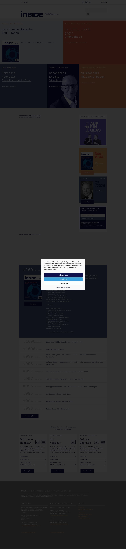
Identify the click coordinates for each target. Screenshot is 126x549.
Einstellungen (63, 283)
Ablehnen (63, 279)
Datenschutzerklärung (65, 287)
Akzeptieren (63, 275)
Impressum (58, 287)
